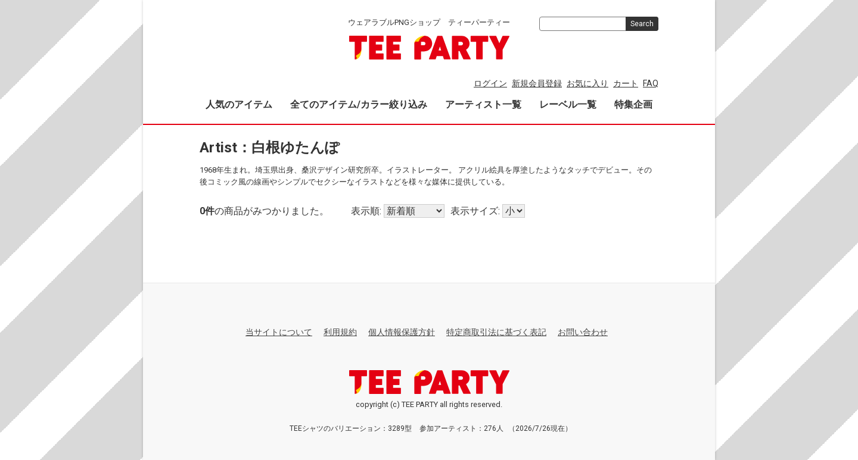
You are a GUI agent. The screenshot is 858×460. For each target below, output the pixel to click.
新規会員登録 (537, 83)
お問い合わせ (583, 332)
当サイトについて (278, 332)
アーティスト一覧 (483, 104)
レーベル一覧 (567, 104)
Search (642, 24)
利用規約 (340, 332)
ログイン (490, 83)
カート (625, 83)
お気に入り (587, 83)
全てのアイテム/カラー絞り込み (358, 104)
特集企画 (633, 104)
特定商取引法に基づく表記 (496, 332)
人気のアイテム (239, 104)
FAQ (650, 83)
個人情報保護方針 (401, 332)
